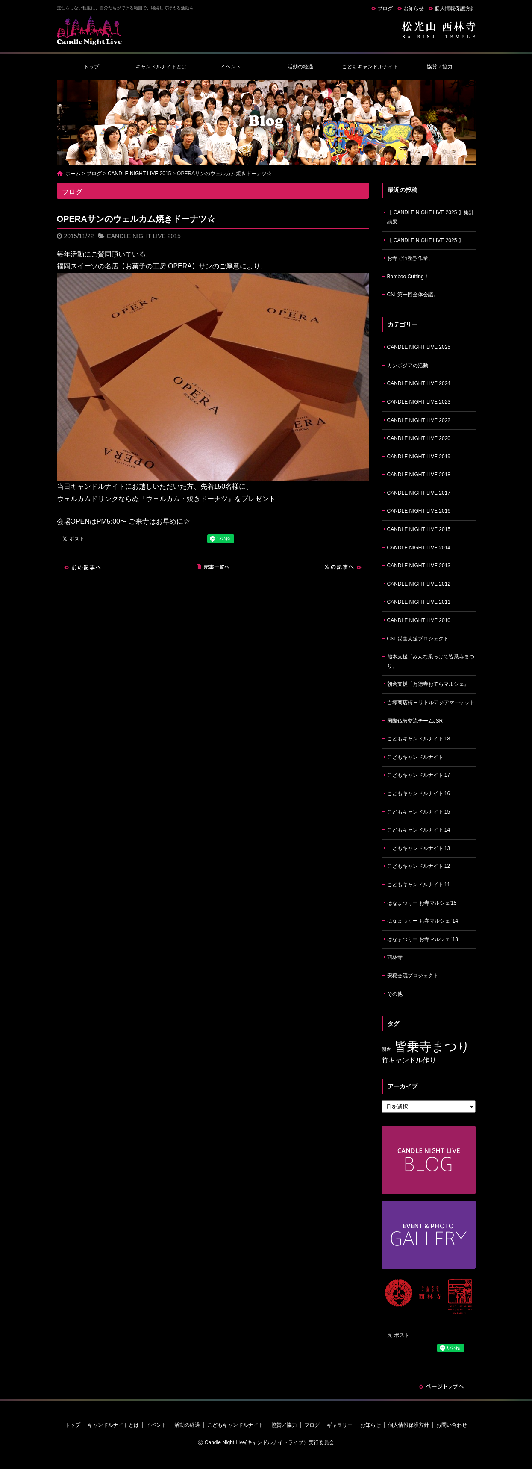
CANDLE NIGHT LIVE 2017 (419, 493)
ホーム (73, 174)
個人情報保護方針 (455, 9)
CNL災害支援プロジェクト (418, 639)
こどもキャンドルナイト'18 (418, 739)
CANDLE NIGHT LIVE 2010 (419, 620)
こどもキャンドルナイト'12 (418, 866)
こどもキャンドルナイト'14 (418, 830)
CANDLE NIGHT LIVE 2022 (419, 420)
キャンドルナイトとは (161, 67)
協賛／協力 (440, 67)
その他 (395, 994)
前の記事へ (82, 567)
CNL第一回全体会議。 (412, 295)
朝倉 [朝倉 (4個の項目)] (386, 1049)
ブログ (385, 9)
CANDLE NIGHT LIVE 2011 (419, 602)
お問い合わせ (451, 1425)
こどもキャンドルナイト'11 (418, 885)
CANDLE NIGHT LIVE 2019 (419, 457)
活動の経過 (300, 67)
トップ (91, 67)
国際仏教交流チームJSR (415, 721)
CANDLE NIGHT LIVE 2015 (139, 174)
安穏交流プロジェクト (412, 976)
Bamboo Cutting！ (408, 277)
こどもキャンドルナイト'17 (418, 775)
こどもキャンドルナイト (370, 67)
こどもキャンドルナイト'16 (418, 793)
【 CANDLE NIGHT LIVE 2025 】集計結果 (430, 217)
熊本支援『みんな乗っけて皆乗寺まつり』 (430, 661)
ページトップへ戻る (441, 1386)
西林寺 (395, 957)
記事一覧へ (212, 567)
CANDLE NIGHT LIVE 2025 (419, 347)
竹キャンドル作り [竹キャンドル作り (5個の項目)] (409, 1060)
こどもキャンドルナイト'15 (418, 812)
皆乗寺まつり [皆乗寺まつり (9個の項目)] (432, 1046)
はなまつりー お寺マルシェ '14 (422, 921)
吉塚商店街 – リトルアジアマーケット (431, 702)
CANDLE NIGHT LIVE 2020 (419, 438)
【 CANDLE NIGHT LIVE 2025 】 (425, 240)
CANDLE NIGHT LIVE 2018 (419, 475)
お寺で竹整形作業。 (410, 258)
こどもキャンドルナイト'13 (418, 848)
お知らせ (413, 9)
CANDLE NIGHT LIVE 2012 (419, 584)
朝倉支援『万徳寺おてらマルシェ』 (428, 684)
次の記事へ (343, 567)
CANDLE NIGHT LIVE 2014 (419, 548)
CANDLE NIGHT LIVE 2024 (419, 383)
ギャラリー (340, 1425)
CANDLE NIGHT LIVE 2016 (419, 511)
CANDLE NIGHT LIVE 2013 (419, 566)
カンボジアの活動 (407, 366)
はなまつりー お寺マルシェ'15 (422, 903)
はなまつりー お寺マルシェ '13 (422, 939)
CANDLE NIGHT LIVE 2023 (419, 402)
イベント (230, 67)
